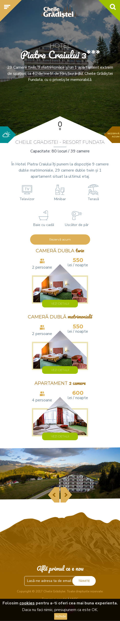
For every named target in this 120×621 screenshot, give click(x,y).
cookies (27, 603)
